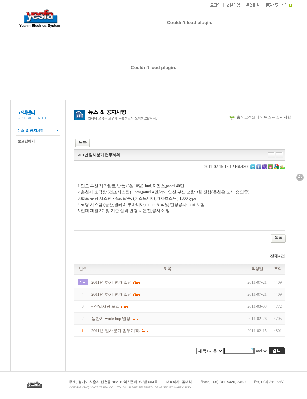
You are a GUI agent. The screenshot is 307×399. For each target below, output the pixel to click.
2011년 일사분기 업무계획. (115, 330)
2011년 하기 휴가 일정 (111, 282)
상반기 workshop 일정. (111, 318)
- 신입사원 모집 (105, 306)
